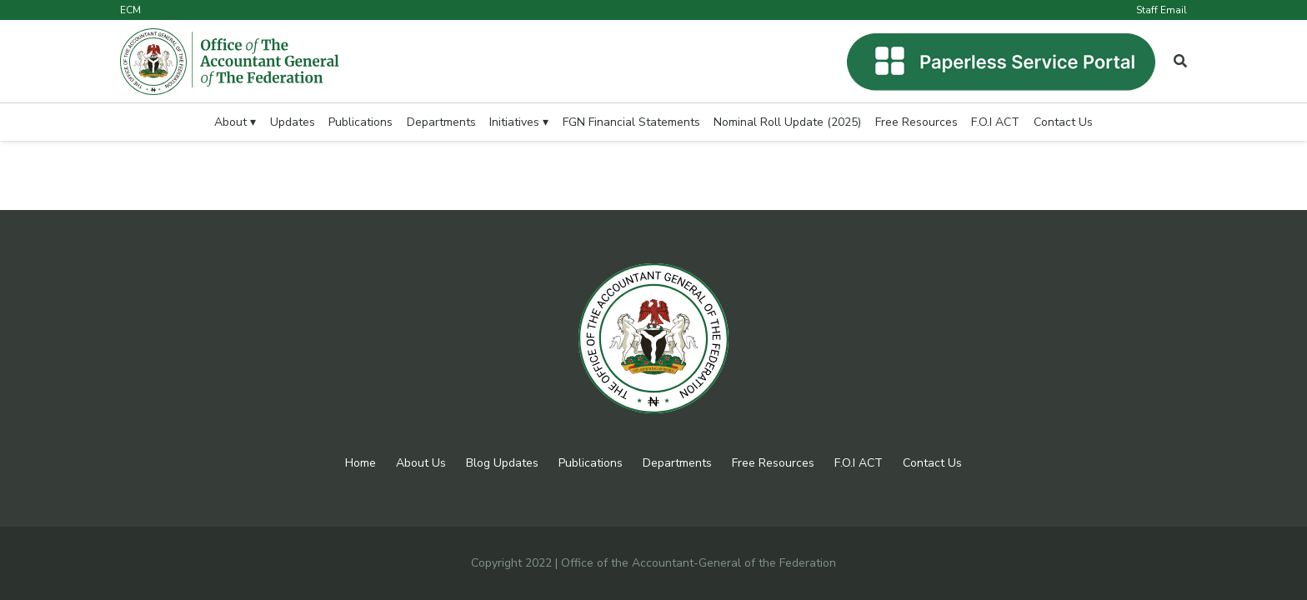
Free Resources (773, 463)
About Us (421, 463)
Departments (677, 463)
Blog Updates (502, 463)
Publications (590, 463)
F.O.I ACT (858, 463)
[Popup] (1180, 62)
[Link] (230, 61)
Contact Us (932, 463)
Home (360, 463)
